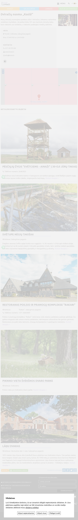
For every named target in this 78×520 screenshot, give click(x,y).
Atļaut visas (41, 513)
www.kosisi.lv (9, 52)
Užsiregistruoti (66, 491)
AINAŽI (10, 9)
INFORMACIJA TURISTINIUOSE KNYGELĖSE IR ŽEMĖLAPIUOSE (15, 487)
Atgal (5, 470)
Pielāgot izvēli (55, 513)
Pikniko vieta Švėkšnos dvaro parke (27, 380)
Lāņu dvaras (11, 446)
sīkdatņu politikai (32, 508)
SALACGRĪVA (29, 9)
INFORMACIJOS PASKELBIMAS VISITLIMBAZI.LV (16, 482)
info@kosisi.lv (9, 55)
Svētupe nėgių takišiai (18, 234)
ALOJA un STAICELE (68, 9)
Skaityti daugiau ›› (52, 178)
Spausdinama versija (19, 470)
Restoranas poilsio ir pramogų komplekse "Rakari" (38, 304)
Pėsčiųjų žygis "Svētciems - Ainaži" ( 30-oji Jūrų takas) (39, 166)
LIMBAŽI (48, 9)
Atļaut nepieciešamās (26, 513)
